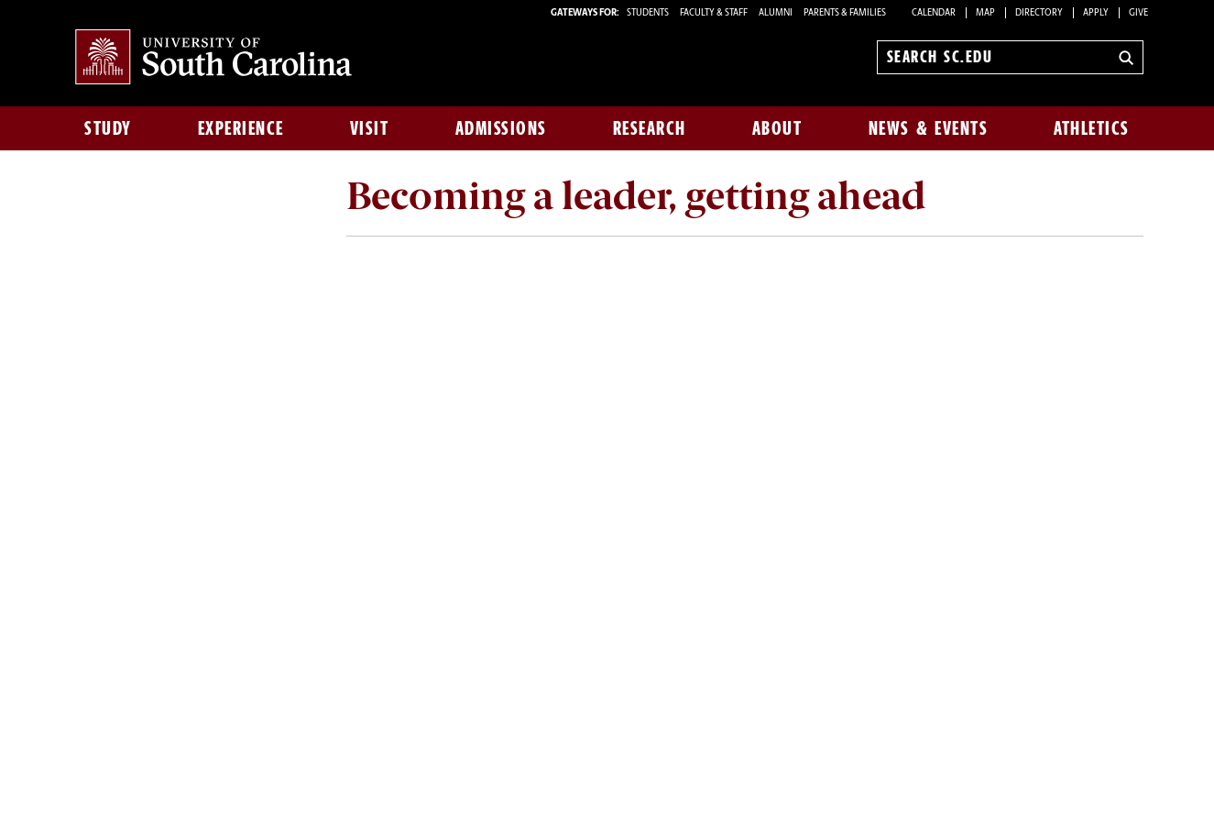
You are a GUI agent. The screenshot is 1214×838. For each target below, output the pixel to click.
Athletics (1092, 128)
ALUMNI (776, 13)
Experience (241, 128)
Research (649, 128)
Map (985, 13)
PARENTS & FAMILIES (845, 13)
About (777, 128)
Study (108, 128)
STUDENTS (649, 13)
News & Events (929, 128)
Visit (369, 128)
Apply (1096, 13)
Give (1138, 13)
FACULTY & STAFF (714, 13)
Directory (1039, 13)
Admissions (501, 128)
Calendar (934, 13)
